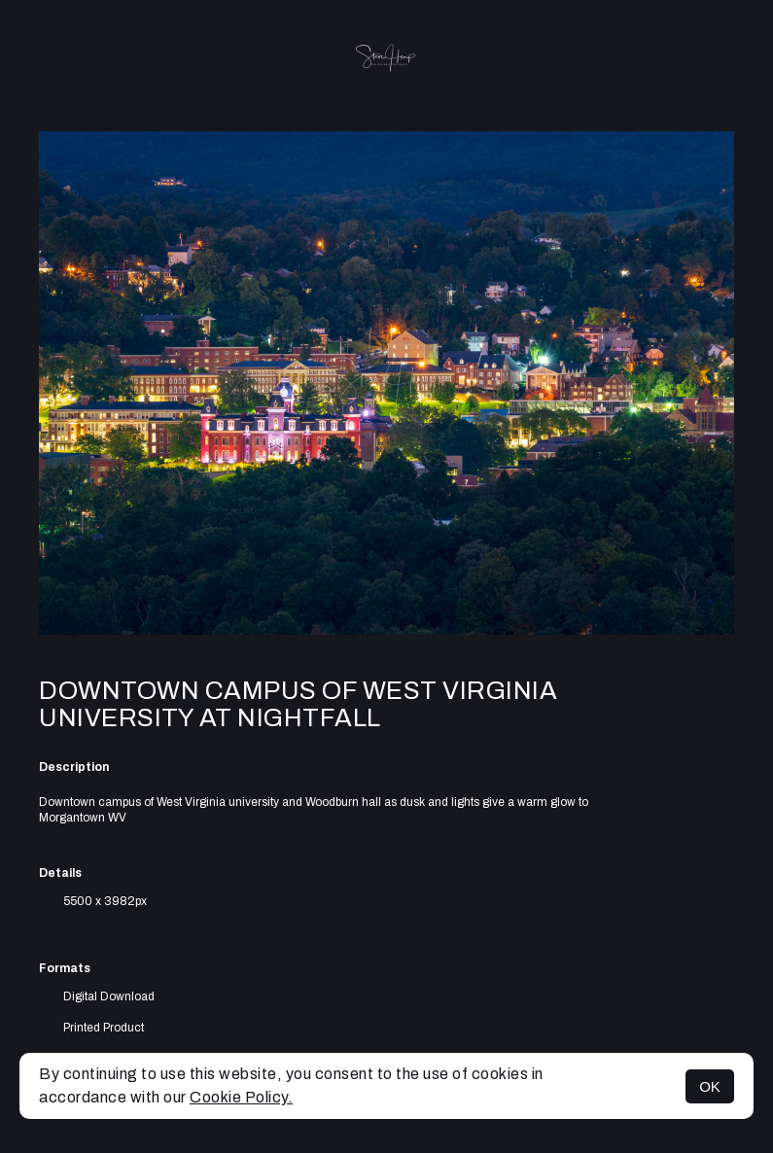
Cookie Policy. (241, 1097)
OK (709, 1086)
